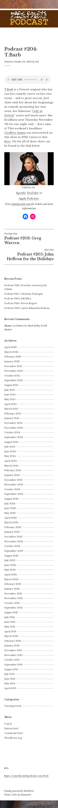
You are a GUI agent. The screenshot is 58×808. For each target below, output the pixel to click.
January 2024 (12, 475)
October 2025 (12, 375)
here (7, 141)
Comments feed (13, 733)
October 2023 (12, 489)
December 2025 (13, 366)
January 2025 (11, 418)
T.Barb (8, 89)
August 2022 (11, 555)
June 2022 (10, 565)
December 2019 (13, 650)
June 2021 (9, 622)
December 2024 (13, 423)
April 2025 (10, 404)
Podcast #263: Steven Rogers (20, 303)
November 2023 (13, 484)
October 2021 (12, 603)
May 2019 (9, 683)
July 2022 (9, 560)
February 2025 (12, 413)
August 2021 (11, 612)
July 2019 (9, 674)
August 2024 (11, 442)
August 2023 (11, 498)
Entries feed (11, 728)
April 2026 (10, 347)
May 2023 (10, 513)
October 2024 (12, 432)
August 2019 (11, 669)
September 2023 (13, 494)
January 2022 (12, 588)
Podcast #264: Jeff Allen (17, 298)
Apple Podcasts (29, 198)
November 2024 (13, 427)
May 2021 (9, 626)
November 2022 (13, 541)
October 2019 (12, 659)
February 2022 (12, 584)
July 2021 (9, 617)
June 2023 (10, 508)
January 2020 (12, 645)
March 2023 (11, 522)
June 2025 (10, 394)
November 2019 (13, 655)
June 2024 (10, 451)
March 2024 (11, 465)
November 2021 (13, 598)
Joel (37, 61)
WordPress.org (13, 738)
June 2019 (9, 678)
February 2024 (12, 470)
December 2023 (13, 480)
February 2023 (12, 527)
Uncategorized (12, 706)
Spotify (21, 192)
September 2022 (13, 551)
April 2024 (10, 461)
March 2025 (11, 408)
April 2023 (10, 517)
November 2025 (13, 371)
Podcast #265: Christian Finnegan (23, 293)
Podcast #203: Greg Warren (29, 238)
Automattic (25, 794)
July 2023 (9, 503)
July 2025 (9, 390)
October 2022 (12, 546)
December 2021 (13, 593)
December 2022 (13, 536)
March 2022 (11, 579)
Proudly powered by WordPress (19, 791)
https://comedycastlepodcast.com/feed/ (26, 775)
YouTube (33, 192)
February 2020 (12, 641)
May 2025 (9, 399)
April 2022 (10, 574)
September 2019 (13, 664)
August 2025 (11, 385)
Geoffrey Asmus (15, 132)
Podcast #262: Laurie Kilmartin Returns (26, 308)
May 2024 (10, 456)
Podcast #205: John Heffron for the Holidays (29, 254)
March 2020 (11, 636)
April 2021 (10, 631)
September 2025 (13, 380)
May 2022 (10, 569)
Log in (8, 723)
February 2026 (12, 356)
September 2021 (13, 607)
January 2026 (12, 361)
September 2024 (13, 437)
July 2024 (9, 446)
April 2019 (10, 688)
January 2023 (12, 532)
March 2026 (11, 352)
